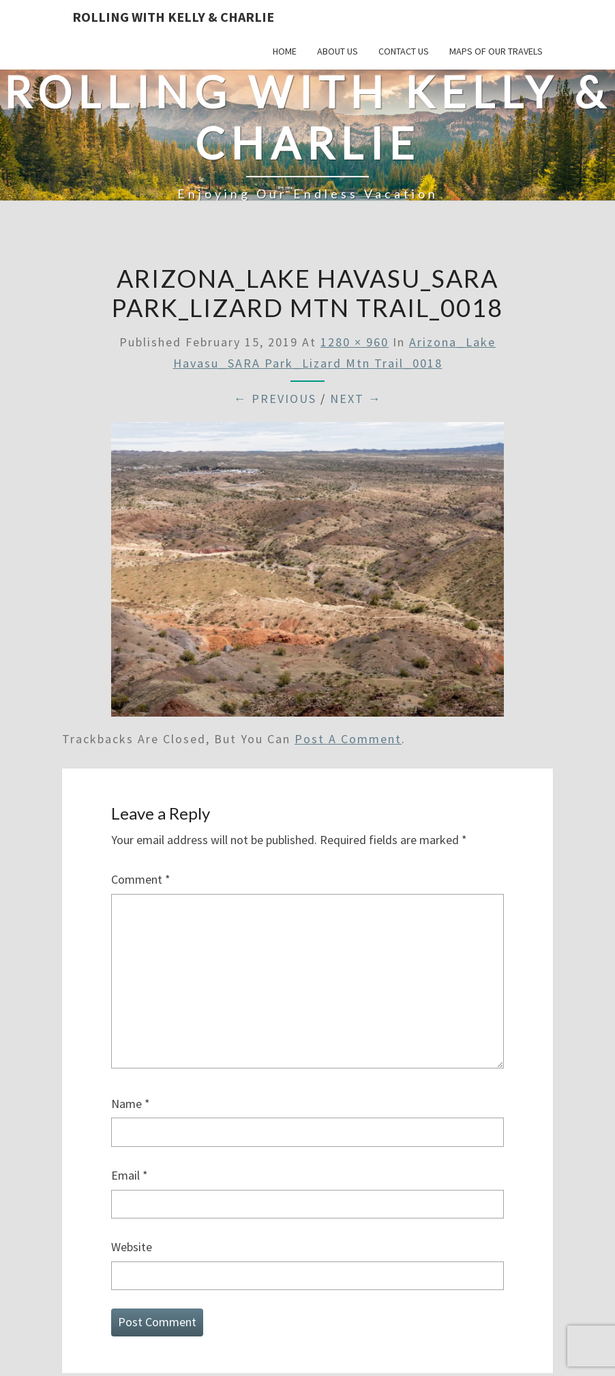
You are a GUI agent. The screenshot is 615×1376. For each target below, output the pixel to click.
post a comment (348, 739)
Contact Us (403, 51)
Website (131, 1247)
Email (129, 1175)
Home (285, 51)
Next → (356, 398)
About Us (337, 51)
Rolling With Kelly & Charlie (173, 16)
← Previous (275, 398)
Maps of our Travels (496, 51)
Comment (140, 879)
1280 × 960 (354, 342)
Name (130, 1103)
